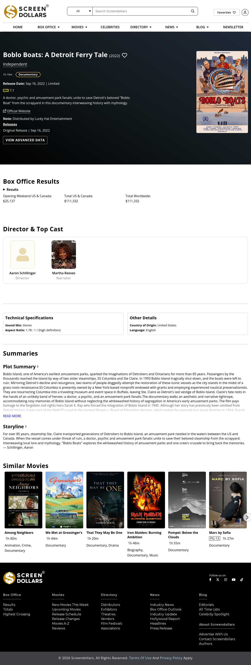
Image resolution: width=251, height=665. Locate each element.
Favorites (226, 12)
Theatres (108, 614)
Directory (109, 595)
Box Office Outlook (166, 609)
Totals (8, 609)
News (155, 595)
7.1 (12, 90)
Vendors (107, 619)
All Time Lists (209, 609)
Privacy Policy (171, 658)
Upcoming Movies (66, 609)
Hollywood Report (165, 619)
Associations (110, 628)
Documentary (28, 74)
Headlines (158, 623)
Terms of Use (140, 658)
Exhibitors (109, 609)
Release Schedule (66, 614)
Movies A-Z (60, 623)
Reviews (58, 628)
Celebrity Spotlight (214, 614)
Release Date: (14, 83)
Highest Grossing (16, 614)
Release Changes (66, 619)
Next (247, 517)
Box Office (12, 595)
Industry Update (163, 614)
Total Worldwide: (138, 196)
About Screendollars (217, 624)
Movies (58, 595)
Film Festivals (111, 623)
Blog (203, 595)
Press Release (161, 628)
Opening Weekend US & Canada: (27, 196)
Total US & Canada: (78, 196)
